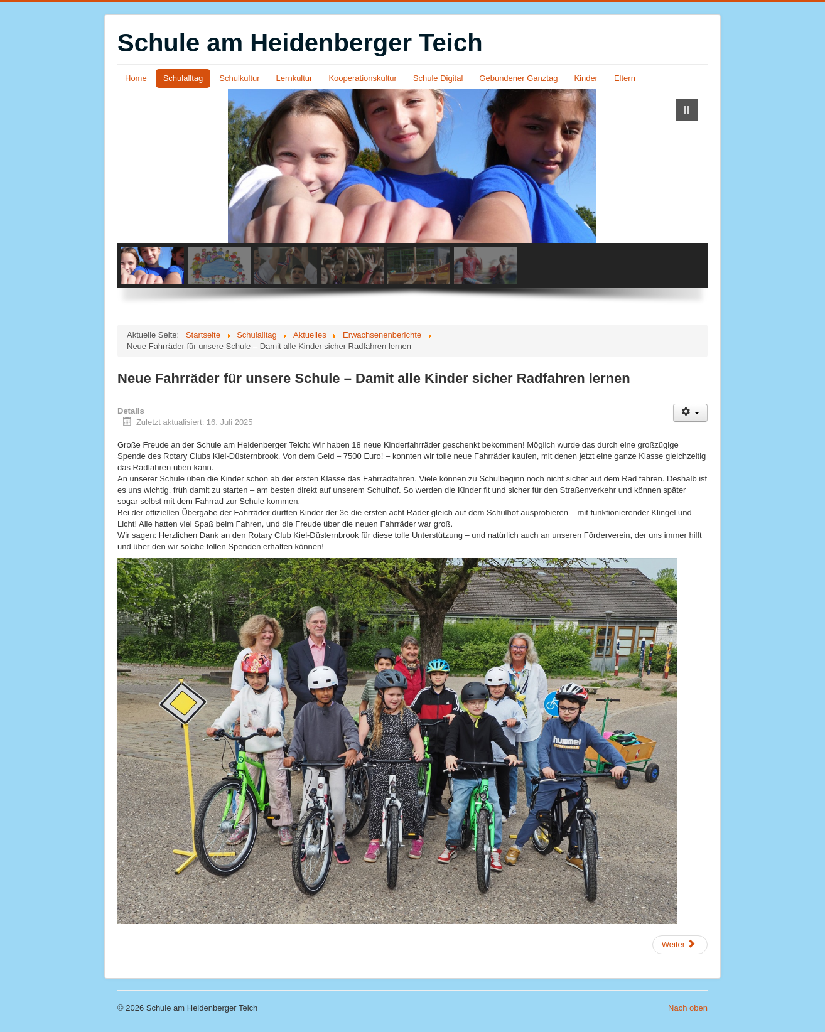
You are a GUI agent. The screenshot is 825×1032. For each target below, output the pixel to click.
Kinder (586, 78)
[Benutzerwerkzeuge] (690, 413)
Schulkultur (239, 78)
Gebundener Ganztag (518, 78)
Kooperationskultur (362, 78)
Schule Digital (438, 78)
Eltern (624, 78)
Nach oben (688, 1008)
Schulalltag (183, 78)
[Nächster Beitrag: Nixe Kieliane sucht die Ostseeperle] (680, 944)
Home (136, 78)
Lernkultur (294, 78)
